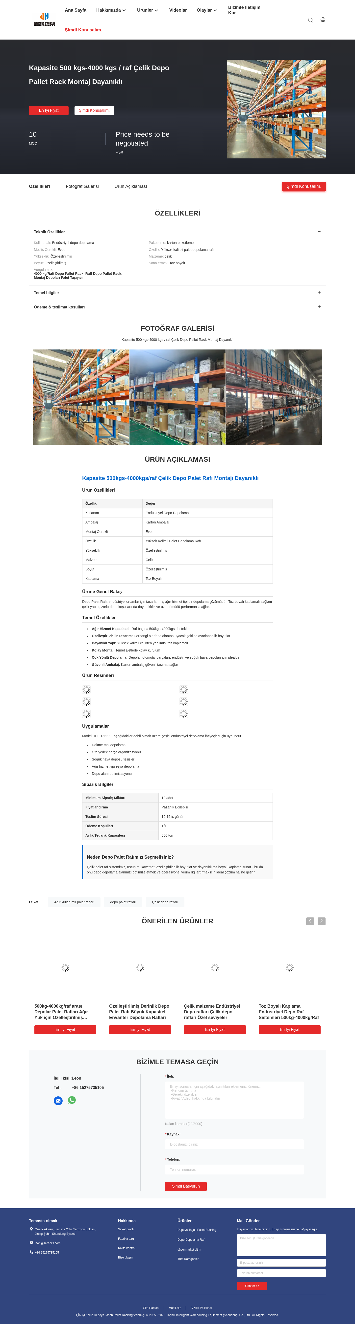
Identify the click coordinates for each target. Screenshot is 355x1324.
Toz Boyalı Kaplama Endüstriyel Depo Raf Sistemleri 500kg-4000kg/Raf (289, 1012)
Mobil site (175, 1308)
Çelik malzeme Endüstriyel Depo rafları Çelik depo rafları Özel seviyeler (212, 1012)
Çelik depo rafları (165, 902)
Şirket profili (126, 1229)
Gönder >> (252, 1286)
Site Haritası (151, 1308)
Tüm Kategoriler (188, 1259)
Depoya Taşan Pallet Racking (197, 1230)
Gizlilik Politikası (201, 1308)
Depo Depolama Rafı (191, 1239)
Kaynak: (173, 1134)
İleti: (170, 1076)
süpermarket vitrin (189, 1249)
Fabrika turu (126, 1238)
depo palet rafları (123, 902)
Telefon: (173, 1159)
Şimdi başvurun (186, 1186)
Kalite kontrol (126, 1248)
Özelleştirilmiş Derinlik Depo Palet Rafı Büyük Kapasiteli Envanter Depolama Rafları (139, 1012)
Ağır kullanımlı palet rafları (74, 902)
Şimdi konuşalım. (94, 110)
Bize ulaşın (125, 1257)
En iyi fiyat (48, 110)
